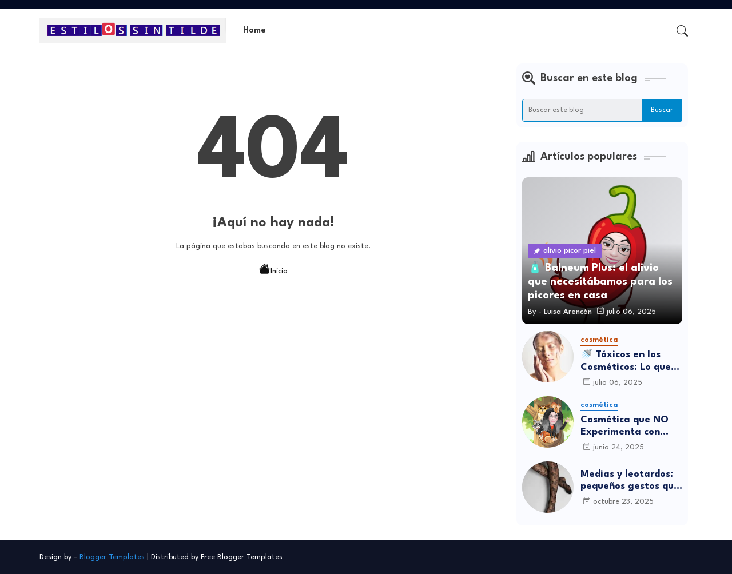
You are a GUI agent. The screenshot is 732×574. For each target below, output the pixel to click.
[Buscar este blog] (582, 110)
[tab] (254, 30)
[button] (682, 30)
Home (254, 30)
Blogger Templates (112, 557)
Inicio (273, 270)
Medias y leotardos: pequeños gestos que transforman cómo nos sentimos (629, 481)
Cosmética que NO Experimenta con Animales (624, 427)
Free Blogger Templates (242, 557)
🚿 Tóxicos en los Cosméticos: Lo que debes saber (625, 361)
